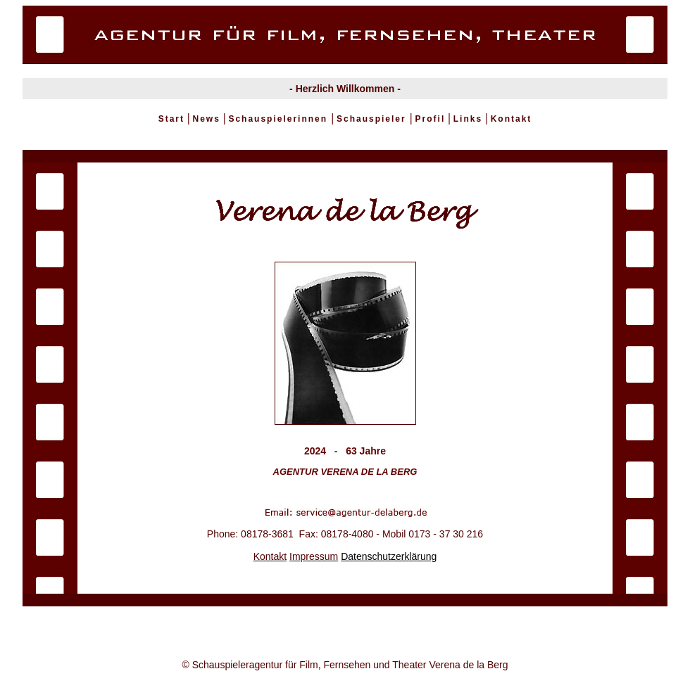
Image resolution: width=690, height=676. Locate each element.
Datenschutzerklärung (389, 556)
